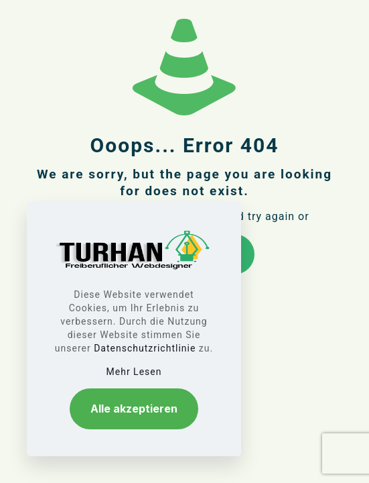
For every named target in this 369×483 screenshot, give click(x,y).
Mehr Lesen (134, 371)
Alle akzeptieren (133, 408)
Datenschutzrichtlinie (145, 348)
